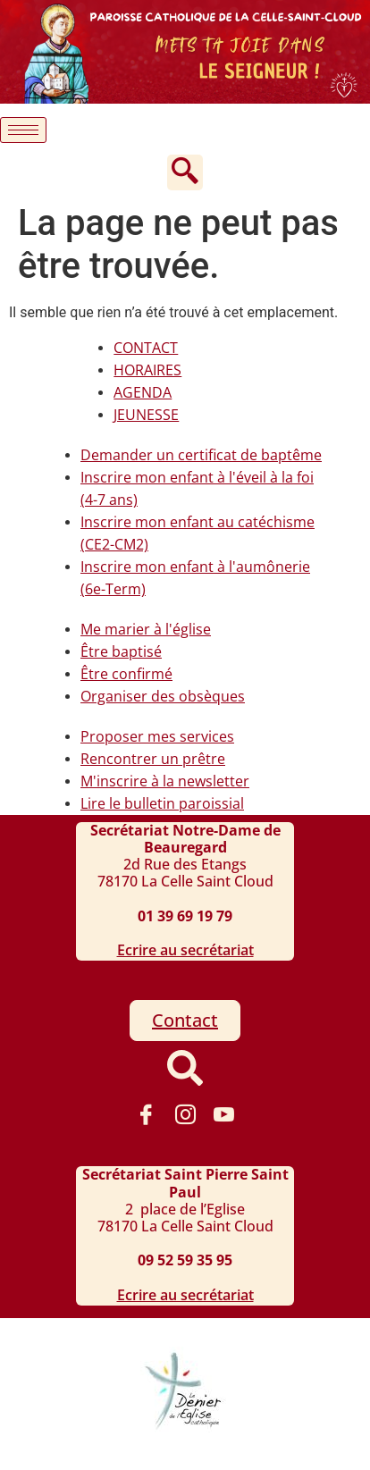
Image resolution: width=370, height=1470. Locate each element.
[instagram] (185, 1114)
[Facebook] (145, 1114)
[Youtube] (224, 1114)
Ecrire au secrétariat (185, 950)
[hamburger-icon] (23, 130)
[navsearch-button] (185, 172)
